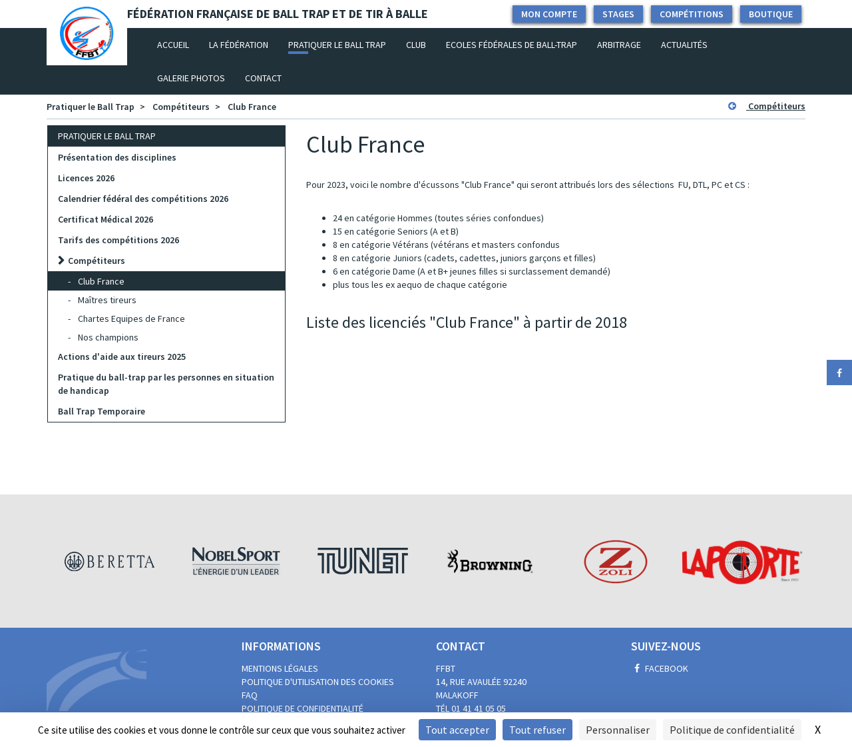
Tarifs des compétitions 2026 (118, 240)
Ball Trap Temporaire (101, 411)
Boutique (771, 14)
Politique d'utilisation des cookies (318, 682)
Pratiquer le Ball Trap (337, 45)
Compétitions (692, 14)
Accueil (178, 44)
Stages (618, 14)
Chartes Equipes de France (131, 319)
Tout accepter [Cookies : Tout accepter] (457, 729)
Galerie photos (191, 78)
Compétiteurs (181, 107)
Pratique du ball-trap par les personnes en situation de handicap (166, 383)
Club (416, 45)
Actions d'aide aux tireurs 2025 (122, 357)
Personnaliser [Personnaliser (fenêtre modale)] (618, 729)
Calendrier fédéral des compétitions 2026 (143, 199)
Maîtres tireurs (107, 300)
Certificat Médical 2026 (105, 219)
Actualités (684, 45)
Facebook (659, 668)
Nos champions (108, 337)
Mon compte (549, 14)
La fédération (238, 45)
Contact (263, 78)
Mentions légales (280, 668)
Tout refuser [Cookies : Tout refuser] (537, 729)
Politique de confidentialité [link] (732, 729)
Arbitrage (619, 45)
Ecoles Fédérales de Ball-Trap (511, 45)
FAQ (250, 695)
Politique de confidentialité (302, 708)
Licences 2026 (86, 178)
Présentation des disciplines (117, 157)
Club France (252, 107)
